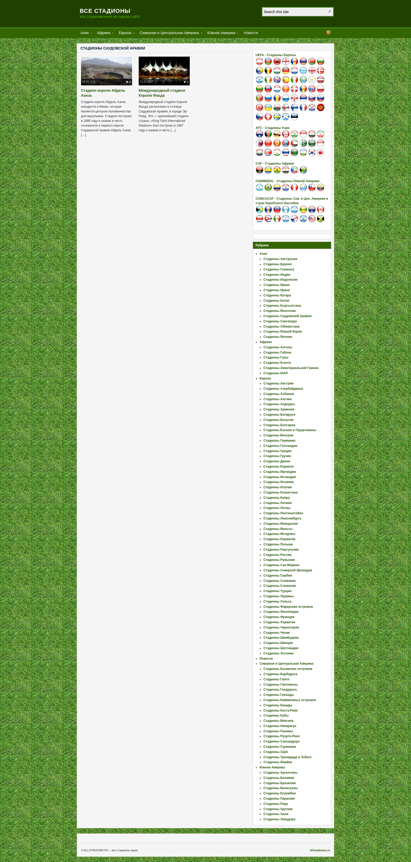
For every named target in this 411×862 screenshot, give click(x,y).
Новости (251, 33)
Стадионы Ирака (276, 285)
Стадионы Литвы (277, 508)
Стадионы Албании (278, 394)
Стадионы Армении (278, 409)
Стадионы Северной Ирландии (287, 570)
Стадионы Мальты (278, 529)
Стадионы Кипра (276, 498)
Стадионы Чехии (276, 633)
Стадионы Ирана (276, 290)
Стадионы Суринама (279, 747)
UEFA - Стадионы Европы (276, 55)
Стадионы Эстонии (278, 653)
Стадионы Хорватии (279, 622)
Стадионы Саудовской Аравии (287, 316)
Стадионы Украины (278, 596)
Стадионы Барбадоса (280, 674)
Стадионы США (275, 752)
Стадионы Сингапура (280, 321)
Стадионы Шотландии (280, 648)
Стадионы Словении (279, 586)
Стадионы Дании (276, 461)
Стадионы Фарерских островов (288, 607)
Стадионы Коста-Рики (280, 710)
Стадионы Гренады (278, 695)
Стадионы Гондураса (280, 689)
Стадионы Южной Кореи (282, 331)
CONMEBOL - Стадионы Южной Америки (287, 181)
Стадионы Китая (276, 300)
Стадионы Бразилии (279, 783)
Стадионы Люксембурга (282, 518)
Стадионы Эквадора (279, 819)
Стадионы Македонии (280, 523)
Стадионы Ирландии (279, 472)
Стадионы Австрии (278, 383)
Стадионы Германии (279, 440)
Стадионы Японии (277, 337)
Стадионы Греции (277, 451)
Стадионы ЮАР (275, 373)
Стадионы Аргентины (280, 772)
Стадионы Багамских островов (287, 669)
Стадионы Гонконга (278, 269)
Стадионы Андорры (279, 404)
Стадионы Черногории (281, 627)
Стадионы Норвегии (279, 539)
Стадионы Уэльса (277, 601)
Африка (103, 34)
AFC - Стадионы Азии (272, 128)
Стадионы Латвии (277, 503)
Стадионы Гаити (276, 679)
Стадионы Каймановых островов (289, 700)
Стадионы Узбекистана (281, 326)
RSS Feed (328, 32)
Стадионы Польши (278, 544)
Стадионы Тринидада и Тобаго (287, 757)
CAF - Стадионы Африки (275, 163)
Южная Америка (221, 34)
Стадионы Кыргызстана (282, 305)
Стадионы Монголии (279, 311)
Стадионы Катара (277, 295)
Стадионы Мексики (278, 721)
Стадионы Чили (275, 814)
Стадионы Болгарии (279, 425)
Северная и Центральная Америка (169, 34)
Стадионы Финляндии (280, 612)
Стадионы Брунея (277, 264)
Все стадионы (105, 11)
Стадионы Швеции (278, 643)
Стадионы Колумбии (279, 793)
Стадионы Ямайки (277, 762)
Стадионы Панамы (278, 731)
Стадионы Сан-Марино (281, 565)
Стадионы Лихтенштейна (283, 513)
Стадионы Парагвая (279, 798)
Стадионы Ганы (275, 357)
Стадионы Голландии (280, 446)
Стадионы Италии (277, 487)
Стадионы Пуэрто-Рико (281, 736)
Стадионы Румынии (279, 560)
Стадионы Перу (275, 804)
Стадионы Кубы (276, 715)
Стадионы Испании (278, 482)
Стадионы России (277, 555)
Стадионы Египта (277, 363)
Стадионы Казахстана (280, 492)
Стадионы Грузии (277, 456)
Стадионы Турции (277, 591)
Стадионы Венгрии (278, 435)
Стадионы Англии (277, 399)
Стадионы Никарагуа (279, 726)
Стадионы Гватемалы (280, 684)
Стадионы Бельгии (278, 420)
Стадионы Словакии (279, 581)
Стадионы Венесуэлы (280, 788)
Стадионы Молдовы (279, 534)
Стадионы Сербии (277, 575)
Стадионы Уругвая (278, 809)
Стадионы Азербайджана (283, 389)
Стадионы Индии (276, 275)
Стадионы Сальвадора (281, 741)
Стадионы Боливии (278, 778)
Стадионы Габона (277, 352)
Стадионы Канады (277, 705)
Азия (84, 34)
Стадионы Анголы (277, 347)
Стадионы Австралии (280, 259)
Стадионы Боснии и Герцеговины (289, 430)
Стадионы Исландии (279, 477)
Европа (125, 34)
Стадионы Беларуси (279, 414)
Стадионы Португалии (281, 549)
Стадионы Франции (278, 617)
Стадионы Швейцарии (281, 637)
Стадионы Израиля (278, 466)
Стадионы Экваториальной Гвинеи (290, 368)
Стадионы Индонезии (280, 279)
